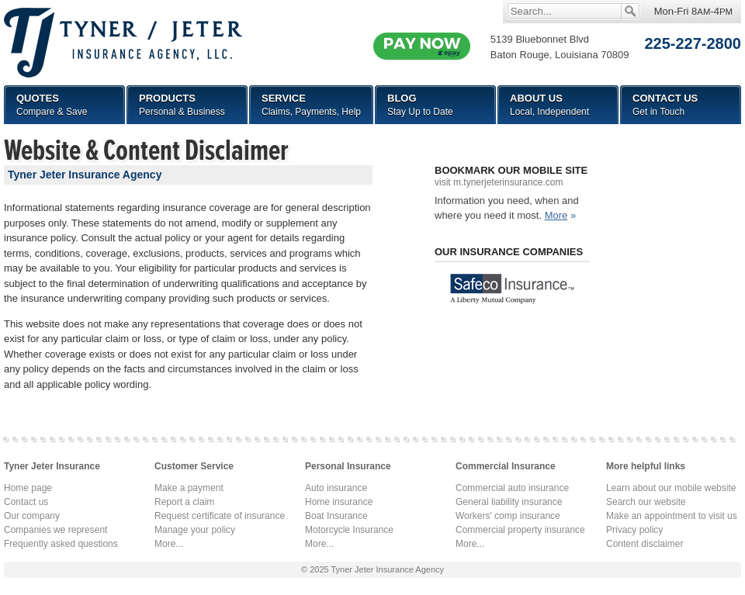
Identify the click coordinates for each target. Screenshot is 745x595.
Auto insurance (336, 488)
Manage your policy (194, 529)
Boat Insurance (336, 515)
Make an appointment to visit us (671, 515)
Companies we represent (55, 529)
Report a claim (184, 501)
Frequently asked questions (61, 543)
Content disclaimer (644, 543)
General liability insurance (509, 501)
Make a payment (189, 488)
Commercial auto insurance (512, 488)
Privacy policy (634, 529)
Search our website (646, 501)
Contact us (26, 501)
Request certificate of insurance (219, 515)
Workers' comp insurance (508, 515)
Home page (28, 488)
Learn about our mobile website (671, 488)
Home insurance (338, 501)
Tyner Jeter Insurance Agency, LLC (123, 43)
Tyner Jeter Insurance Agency (387, 569)
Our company (32, 515)
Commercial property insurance (520, 529)
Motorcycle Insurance (349, 529)
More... (168, 543)
